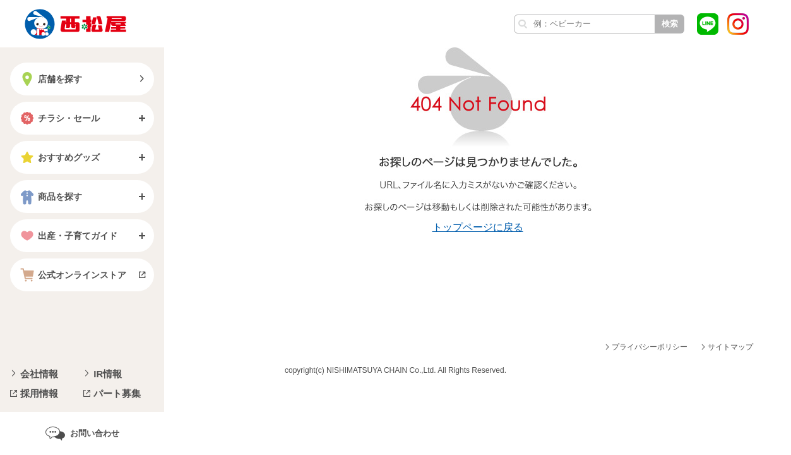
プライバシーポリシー (649, 347)
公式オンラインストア (72, 274)
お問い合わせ (94, 433)
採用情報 (39, 393)
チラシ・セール (59, 118)
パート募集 (117, 393)
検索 (670, 23)
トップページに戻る (477, 227)
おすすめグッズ (59, 157)
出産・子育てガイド (67, 235)
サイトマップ (730, 347)
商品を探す (50, 196)
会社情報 (39, 373)
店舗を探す (50, 79)
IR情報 (107, 373)
